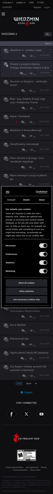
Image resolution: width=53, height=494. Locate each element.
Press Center (35, 470)
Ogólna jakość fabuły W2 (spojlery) (29, 352)
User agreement (32, 467)
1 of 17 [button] (19, 383)
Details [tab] (26, 200)
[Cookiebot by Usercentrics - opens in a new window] (36, 192)
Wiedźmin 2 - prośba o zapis (26, 50)
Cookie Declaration (20, 470)
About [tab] (42, 200)
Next (28, 383)
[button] (3, 13)
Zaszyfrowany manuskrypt (24, 144)
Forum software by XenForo (24, 491)
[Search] (48, 34)
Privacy (44, 467)
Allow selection (26, 291)
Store (40, 2)
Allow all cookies (26, 283)
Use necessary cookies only (26, 299)
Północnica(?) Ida (19, 338)
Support (7, 7)
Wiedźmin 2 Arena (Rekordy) (25, 130)
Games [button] (19, 2)
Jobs (31, 2)
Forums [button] (7, 2)
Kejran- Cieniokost (20, 116)
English (27, 392)
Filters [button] (47, 44)
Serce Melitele (18, 324)
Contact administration (14, 467)
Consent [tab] (11, 200)
